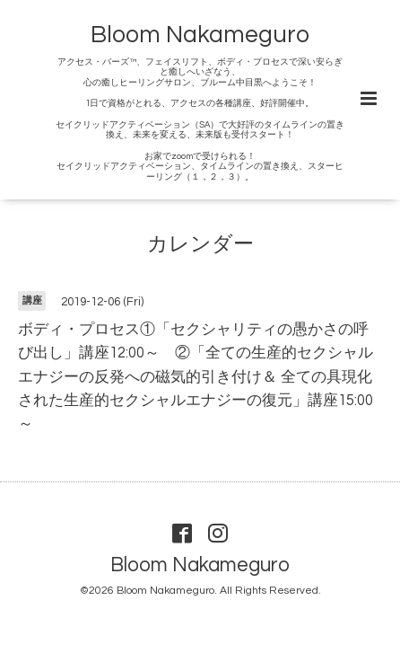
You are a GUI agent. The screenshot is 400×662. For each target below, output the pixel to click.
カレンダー (200, 244)
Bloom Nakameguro (200, 35)
